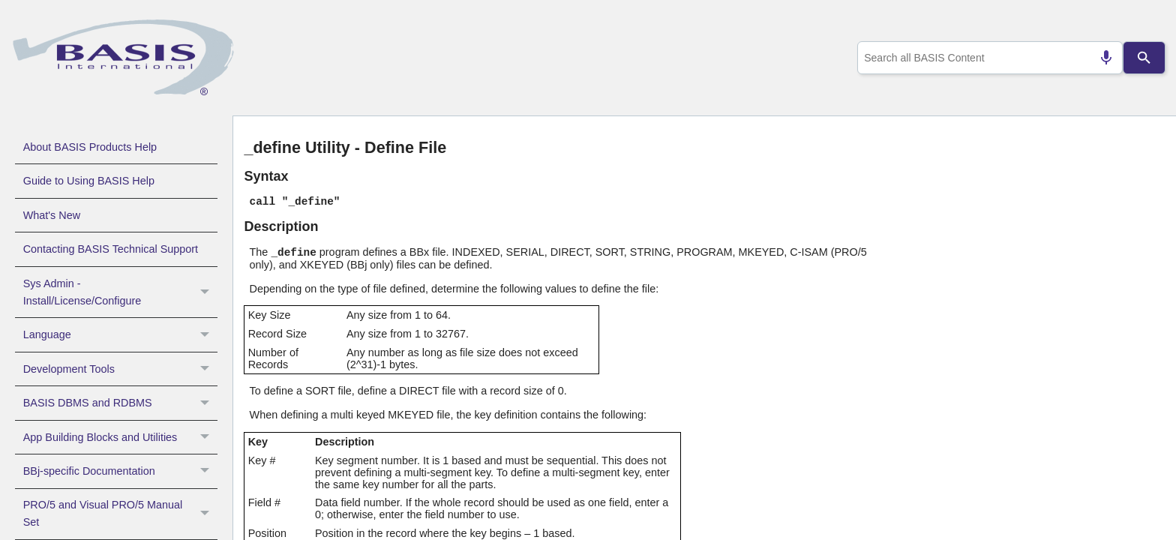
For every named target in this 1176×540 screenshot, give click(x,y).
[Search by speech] (1100, 57)
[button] (207, 292)
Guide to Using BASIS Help (88, 181)
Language (120, 334)
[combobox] (987, 57)
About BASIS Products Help (90, 147)
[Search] (1145, 57)
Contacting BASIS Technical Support (110, 249)
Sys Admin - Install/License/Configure (120, 292)
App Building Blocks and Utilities (120, 437)
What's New (51, 215)
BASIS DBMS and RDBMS (120, 402)
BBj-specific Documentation (120, 471)
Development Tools (120, 369)
